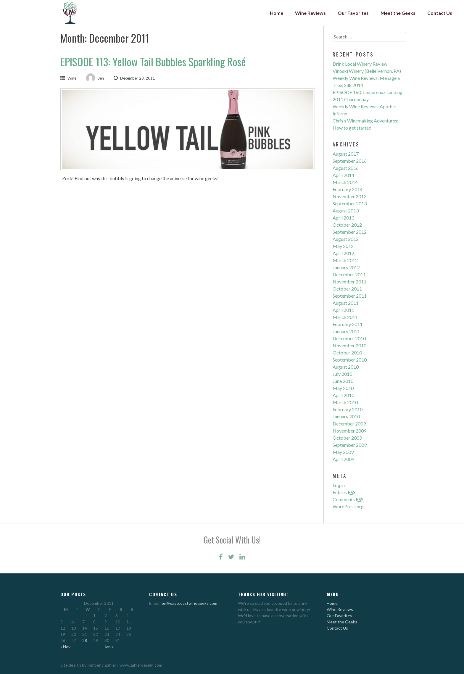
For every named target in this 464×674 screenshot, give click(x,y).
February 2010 (347, 409)
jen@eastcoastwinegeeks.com (189, 603)
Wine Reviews (310, 13)
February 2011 (347, 324)
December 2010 (349, 338)
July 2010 (342, 374)
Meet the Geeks (398, 13)
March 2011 (345, 317)
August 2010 (346, 367)
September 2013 (350, 203)
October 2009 (347, 438)
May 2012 (343, 246)
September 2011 (350, 296)
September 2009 (350, 445)
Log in (339, 485)
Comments (348, 499)
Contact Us (439, 13)
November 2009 (349, 430)
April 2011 (343, 310)
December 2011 (349, 274)
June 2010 (343, 381)
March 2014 (345, 182)
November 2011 (349, 281)
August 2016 (346, 168)
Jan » (108, 646)
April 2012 (343, 253)
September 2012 (350, 232)
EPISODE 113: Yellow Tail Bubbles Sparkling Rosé (153, 61)
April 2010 (343, 395)
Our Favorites (353, 13)
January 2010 (346, 416)
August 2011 (346, 303)
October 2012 (347, 225)
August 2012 (346, 239)
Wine (71, 78)
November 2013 (349, 196)
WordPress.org (348, 506)
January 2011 (346, 331)
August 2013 (346, 210)
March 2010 (345, 402)
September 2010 (350, 359)
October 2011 (347, 288)
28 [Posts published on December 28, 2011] (84, 640)
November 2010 (349, 345)
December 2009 (349, 423)
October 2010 (347, 352)
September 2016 (350, 161)
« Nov (65, 646)
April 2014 (343, 175)
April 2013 (343, 217)
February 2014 (347, 189)
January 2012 (346, 267)
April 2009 (343, 459)
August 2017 (346, 154)
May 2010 (343, 388)
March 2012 (345, 260)
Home (276, 13)
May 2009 (343, 452)
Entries (344, 492)
